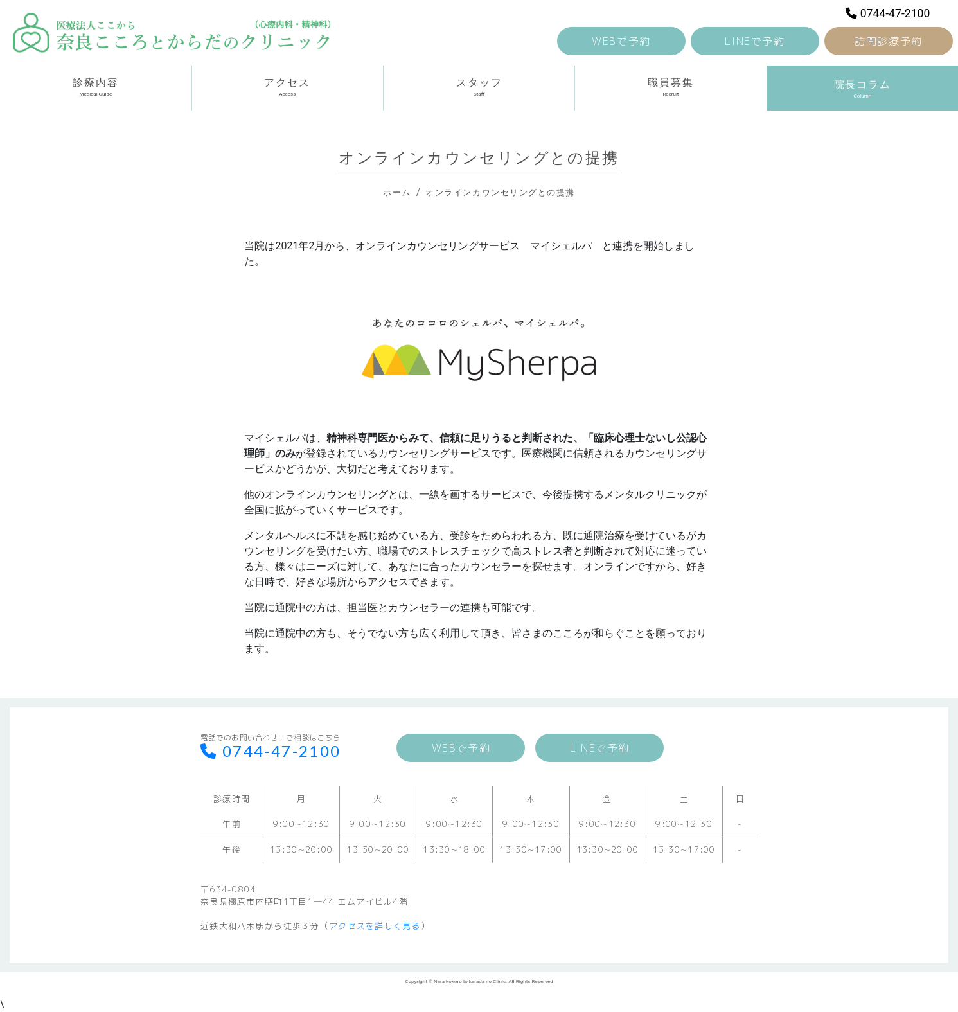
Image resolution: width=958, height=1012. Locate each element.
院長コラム (862, 87)
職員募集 (670, 87)
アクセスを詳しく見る (375, 926)
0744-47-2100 (888, 13)
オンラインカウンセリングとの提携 (500, 192)
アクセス (287, 87)
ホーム (397, 192)
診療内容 (95, 87)
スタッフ (479, 87)
